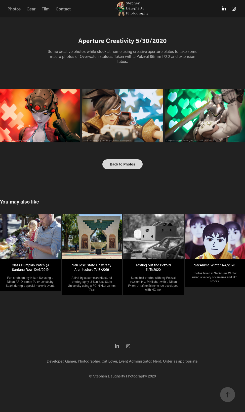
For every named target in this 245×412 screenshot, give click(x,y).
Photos (14, 8)
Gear (31, 8)
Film (45, 8)
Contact (63, 8)
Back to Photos (122, 164)
